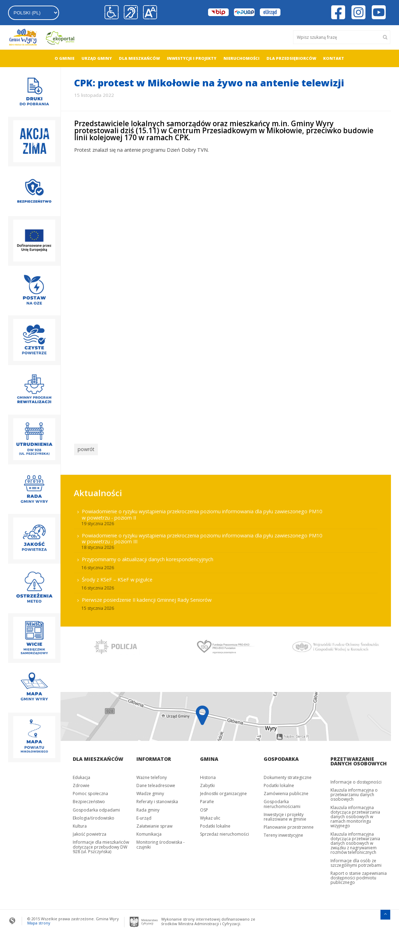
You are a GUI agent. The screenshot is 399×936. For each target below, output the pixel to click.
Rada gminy (147, 808)
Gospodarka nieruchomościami (282, 802)
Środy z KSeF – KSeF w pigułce (117, 577)
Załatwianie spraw (154, 824)
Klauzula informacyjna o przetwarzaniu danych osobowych (354, 792)
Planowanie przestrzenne (289, 825)
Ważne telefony (151, 776)
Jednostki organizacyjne (223, 792)
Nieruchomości (241, 58)
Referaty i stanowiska (157, 800)
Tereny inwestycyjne (283, 833)
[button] (148, 12)
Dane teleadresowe (155, 784)
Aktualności (98, 490)
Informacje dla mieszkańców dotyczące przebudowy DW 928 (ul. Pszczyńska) (101, 844)
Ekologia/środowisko (93, 816)
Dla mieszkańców (139, 58)
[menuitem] (64, 58)
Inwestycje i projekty (191, 58)
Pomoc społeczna (90, 792)
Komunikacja (149, 832)
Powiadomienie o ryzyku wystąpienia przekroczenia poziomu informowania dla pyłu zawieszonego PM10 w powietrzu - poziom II (202, 512)
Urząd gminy (96, 58)
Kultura (80, 824)
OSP (204, 808)
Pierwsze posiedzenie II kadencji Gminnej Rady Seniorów (147, 598)
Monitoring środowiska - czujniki (160, 842)
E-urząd (143, 816)
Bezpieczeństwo (89, 800)
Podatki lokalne (215, 824)
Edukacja (81, 776)
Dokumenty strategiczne (288, 776)
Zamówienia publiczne (286, 792)
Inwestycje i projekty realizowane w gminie (285, 815)
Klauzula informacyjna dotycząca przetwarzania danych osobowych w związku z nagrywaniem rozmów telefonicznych (355, 841)
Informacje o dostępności (356, 780)
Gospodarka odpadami (96, 808)
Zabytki (207, 784)
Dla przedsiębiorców (291, 58)
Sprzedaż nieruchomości (224, 832)
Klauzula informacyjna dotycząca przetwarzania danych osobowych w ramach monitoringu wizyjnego (355, 814)
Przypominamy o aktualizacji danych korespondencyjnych (147, 557)
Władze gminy (150, 792)
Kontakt (333, 58)
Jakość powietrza (89, 832)
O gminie (64, 58)
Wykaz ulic (210, 816)
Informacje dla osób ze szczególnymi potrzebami (356, 861)
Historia (208, 776)
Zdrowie (81, 784)
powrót (85, 448)
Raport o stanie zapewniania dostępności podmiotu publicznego (358, 876)
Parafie (207, 800)
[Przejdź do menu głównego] (385, 912)
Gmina (209, 757)
